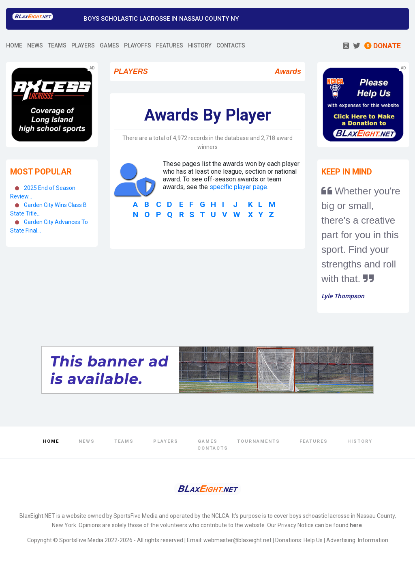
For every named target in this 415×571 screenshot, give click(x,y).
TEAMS (57, 45)
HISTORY (200, 45)
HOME (14, 45)
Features (313, 441)
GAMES (109, 45)
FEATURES (169, 45)
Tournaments (258, 441)
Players (165, 441)
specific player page (238, 187)
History (359, 441)
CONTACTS (230, 45)
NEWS (35, 45)
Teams (124, 441)
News (87, 441)
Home (51, 441)
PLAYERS (83, 45)
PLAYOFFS (137, 45)
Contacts (212, 448)
